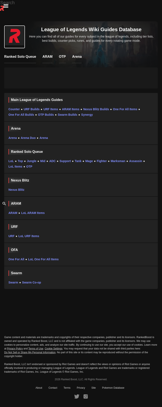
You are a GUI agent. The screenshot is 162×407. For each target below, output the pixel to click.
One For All (16, 259)
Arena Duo (28, 138)
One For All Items (125, 109)
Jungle (31, 161)
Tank (78, 161)
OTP (29, 166)
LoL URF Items (28, 236)
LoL (11, 161)
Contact (53, 387)
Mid (42, 161)
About (39, 387)
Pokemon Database (113, 387)
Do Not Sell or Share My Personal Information (29, 352)
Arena (12, 138)
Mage (89, 161)
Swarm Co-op (31, 282)
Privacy (81, 387)
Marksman (118, 161)
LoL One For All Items (43, 259)
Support (65, 161)
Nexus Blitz (16, 189)
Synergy (87, 114)
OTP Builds (46, 114)
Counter (14, 109)
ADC (52, 161)
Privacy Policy (15, 348)
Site (93, 387)
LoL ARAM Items (33, 213)
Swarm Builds (67, 114)
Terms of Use (35, 348)
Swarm (13, 282)
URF (11, 236)
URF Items (50, 109)
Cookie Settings (53, 348)
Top (20, 161)
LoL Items (15, 166)
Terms (66, 387)
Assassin (135, 161)
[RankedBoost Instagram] (86, 396)
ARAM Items (70, 109)
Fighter (102, 161)
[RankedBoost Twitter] (76, 396)
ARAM (12, 213)
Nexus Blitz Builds (96, 109)
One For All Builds (21, 114)
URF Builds (31, 109)
